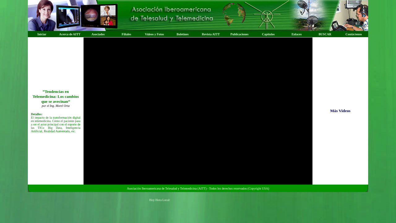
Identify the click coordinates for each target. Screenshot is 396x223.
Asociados (98, 34)
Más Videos (340, 110)
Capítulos (268, 34)
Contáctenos (354, 34)
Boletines (183, 34)
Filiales (126, 34)
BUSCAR (325, 34)
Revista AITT (211, 34)
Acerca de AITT (69, 34)
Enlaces (296, 34)
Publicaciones (239, 34)
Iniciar (41, 34)
